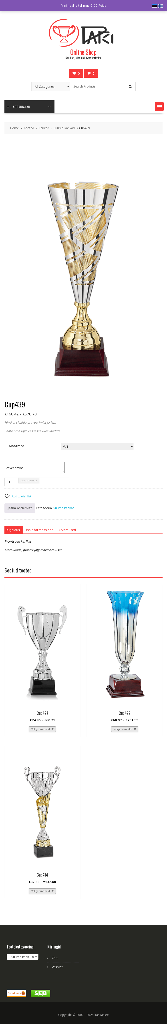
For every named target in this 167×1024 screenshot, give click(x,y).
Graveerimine (14, 468)
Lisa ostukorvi (29, 480)
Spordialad (18, 106)
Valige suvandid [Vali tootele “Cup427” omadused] (40, 729)
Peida (102, 5)
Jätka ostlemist (20, 508)
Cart (55, 958)
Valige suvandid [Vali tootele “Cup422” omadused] (123, 729)
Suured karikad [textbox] (21, 957)
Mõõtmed (16, 446)
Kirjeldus (13, 530)
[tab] (13, 530)
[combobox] (22, 957)
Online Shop (83, 52)
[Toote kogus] (10, 482)
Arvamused (67, 530)
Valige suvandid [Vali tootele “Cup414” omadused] (40, 891)
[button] (159, 106)
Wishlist (57, 967)
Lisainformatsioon (39, 530)
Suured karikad (63, 508)
